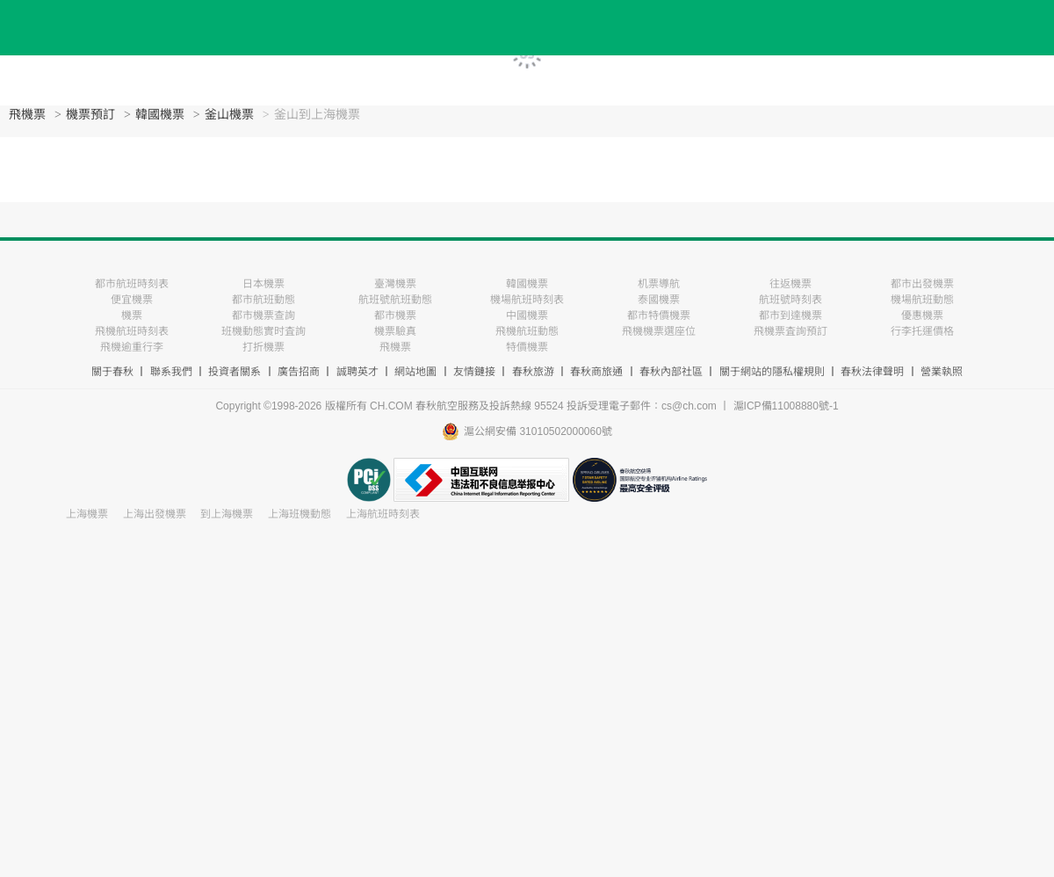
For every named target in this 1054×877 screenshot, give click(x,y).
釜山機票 (229, 114)
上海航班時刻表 (383, 514)
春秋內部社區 (671, 372)
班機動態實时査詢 (263, 331)
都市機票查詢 (263, 315)
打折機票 (263, 347)
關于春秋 (112, 372)
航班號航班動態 (395, 300)
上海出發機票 (154, 514)
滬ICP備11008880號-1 (786, 406)
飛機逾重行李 (131, 347)
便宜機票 (132, 300)
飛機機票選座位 (659, 331)
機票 (131, 315)
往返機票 (790, 284)
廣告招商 (299, 372)
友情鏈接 (474, 372)
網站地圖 (415, 372)
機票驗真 (395, 331)
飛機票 (27, 114)
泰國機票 (659, 300)
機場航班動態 (922, 300)
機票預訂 (90, 114)
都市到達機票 (790, 315)
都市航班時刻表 (132, 284)
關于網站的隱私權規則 (772, 372)
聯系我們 (171, 372)
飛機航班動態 (527, 331)
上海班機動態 (299, 514)
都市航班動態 (263, 300)
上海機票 (87, 514)
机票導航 (659, 284)
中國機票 (527, 315)
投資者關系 (234, 372)
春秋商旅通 (596, 372)
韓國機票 (159, 114)
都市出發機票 (922, 284)
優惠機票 (922, 315)
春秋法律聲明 (872, 372)
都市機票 (395, 315)
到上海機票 (226, 514)
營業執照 (941, 372)
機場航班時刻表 (527, 300)
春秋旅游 (533, 372)
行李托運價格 (922, 331)
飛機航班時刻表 (132, 331)
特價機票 (527, 347)
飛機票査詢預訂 (790, 331)
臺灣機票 (395, 284)
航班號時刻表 (790, 300)
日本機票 (263, 284)
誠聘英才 (357, 372)
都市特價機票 (658, 315)
